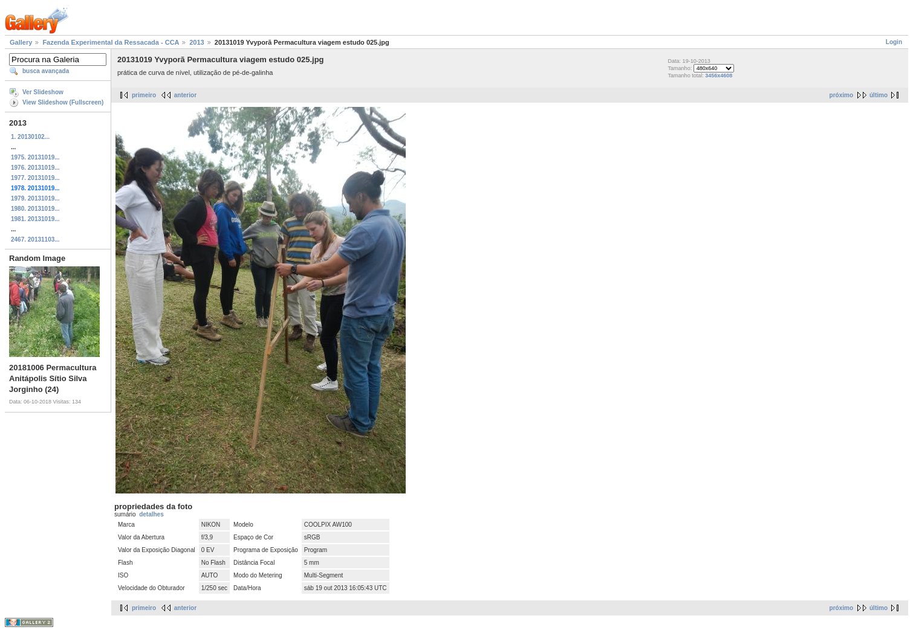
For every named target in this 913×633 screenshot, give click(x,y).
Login (894, 42)
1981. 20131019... (35, 219)
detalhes (151, 514)
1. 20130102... (30, 136)
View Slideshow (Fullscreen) (62, 102)
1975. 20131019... (35, 157)
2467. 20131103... (35, 239)
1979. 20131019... (35, 198)
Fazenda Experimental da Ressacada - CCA (110, 42)
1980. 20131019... (35, 208)
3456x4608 (718, 75)
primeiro (144, 95)
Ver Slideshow (42, 92)
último (878, 95)
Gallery (21, 42)
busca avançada (45, 71)
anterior (185, 95)
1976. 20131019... (35, 167)
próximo (841, 95)
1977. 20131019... (35, 178)
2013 (196, 42)
